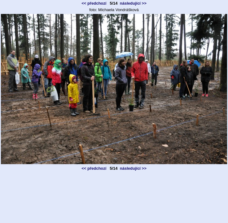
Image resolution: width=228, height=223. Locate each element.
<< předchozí (93, 3)
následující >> (133, 3)
